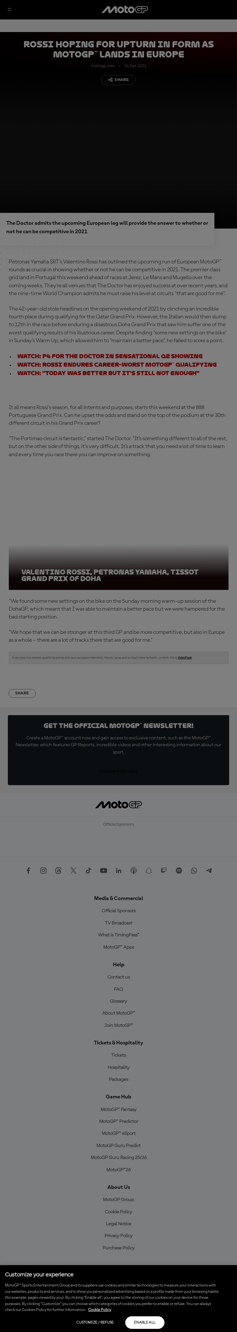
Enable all (145, 1322)
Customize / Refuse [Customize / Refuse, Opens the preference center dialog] (95, 1322)
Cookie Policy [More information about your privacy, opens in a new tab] (99, 1310)
